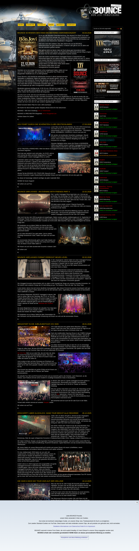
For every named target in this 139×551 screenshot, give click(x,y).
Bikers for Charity (104, 197)
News (20, 25)
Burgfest (102, 160)
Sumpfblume (103, 131)
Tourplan (46, 402)
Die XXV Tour (21, 353)
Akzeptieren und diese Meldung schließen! (74, 537)
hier (58, 394)
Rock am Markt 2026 (105, 206)
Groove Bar (103, 114)
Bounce (60, 25)
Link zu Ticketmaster (44, 110)
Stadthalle (102, 169)
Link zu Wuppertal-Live (49, 113)
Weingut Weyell (104, 105)
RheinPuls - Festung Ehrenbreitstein (105, 187)
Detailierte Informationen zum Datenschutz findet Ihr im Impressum (74, 526)
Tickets (41, 25)
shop (51, 25)
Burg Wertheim (104, 122)
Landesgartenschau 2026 (107, 215)
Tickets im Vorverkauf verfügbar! (108, 109)
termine (31, 25)
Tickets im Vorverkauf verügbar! (108, 127)
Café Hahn (102, 142)
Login (118, 28)
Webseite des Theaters (46, 303)
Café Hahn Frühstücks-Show (108, 151)
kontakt (71, 25)
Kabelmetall (103, 178)
